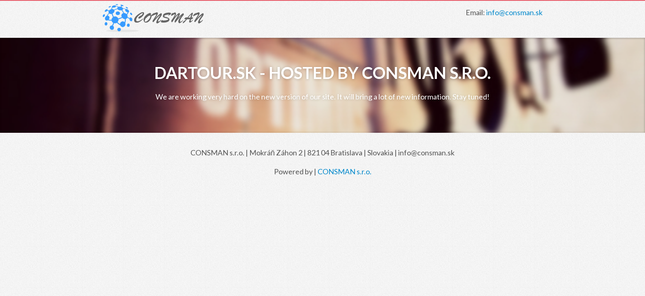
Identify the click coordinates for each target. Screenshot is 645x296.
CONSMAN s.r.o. (344, 171)
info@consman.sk (514, 12)
